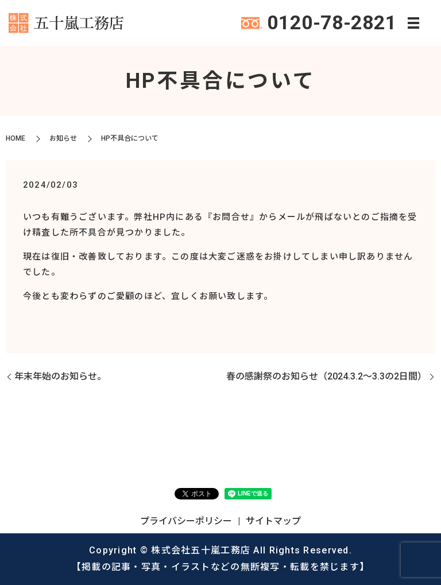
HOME (15, 138)
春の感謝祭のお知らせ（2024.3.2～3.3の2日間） (326, 376)
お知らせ (63, 138)
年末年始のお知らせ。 (60, 376)
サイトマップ (273, 521)
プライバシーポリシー (186, 521)
